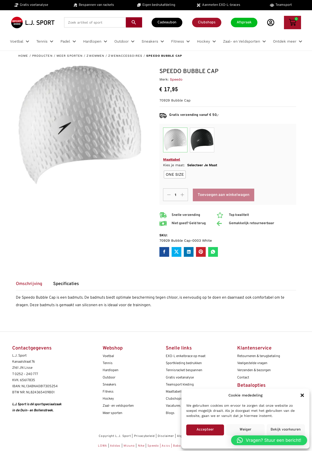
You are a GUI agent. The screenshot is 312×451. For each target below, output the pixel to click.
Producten (42, 55)
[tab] (31, 285)
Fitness (108, 392)
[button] (302, 395)
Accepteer (205, 429)
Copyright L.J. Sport (115, 436)
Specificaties (66, 284)
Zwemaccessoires (125, 55)
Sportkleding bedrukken (184, 363)
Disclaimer (166, 436)
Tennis (108, 363)
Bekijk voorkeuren (286, 429)
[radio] (174, 174)
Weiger (245, 429)
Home (23, 55)
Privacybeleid (144, 436)
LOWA (103, 446)
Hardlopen (110, 370)
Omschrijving (29, 284)
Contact (243, 378)
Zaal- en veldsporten (118, 406)
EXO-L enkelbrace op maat (185, 356)
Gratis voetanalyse (180, 378)
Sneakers (109, 385)
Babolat (179, 446)
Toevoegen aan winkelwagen (223, 195)
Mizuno (130, 446)
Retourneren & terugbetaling (258, 356)
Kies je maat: (190, 165)
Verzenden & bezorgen (254, 370)
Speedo (176, 79)
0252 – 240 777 (26, 374)
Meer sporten (70, 55)
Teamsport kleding (180, 385)
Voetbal (108, 356)
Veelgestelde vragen (252, 363)
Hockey (108, 399)
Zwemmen (95, 55)
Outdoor (109, 378)
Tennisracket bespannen (184, 370)
